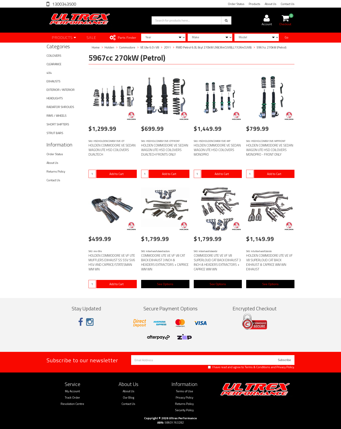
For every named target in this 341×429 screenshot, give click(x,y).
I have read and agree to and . (251, 367)
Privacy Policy (285, 367)
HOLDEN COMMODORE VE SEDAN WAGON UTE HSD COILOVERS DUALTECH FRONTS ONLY (164, 150)
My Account (72, 391)
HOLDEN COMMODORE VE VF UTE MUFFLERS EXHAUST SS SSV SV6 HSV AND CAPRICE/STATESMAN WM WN (112, 262)
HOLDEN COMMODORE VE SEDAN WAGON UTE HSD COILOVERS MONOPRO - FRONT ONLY (269, 150)
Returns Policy (56, 171)
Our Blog (128, 397)
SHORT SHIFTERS (58, 124)
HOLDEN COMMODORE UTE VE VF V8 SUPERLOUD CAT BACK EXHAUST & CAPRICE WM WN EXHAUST (269, 262)
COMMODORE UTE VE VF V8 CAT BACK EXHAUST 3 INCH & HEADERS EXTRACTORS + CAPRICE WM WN (165, 262)
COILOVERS (54, 55)
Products (254, 4)
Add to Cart (116, 173)
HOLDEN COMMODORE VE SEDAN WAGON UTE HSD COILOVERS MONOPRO (217, 150)
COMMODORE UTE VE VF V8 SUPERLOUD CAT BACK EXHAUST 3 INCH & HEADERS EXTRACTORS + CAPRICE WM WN (217, 262)
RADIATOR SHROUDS (60, 107)
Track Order (72, 397)
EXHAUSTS (53, 81)
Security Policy (184, 410)
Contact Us (287, 4)
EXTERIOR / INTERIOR (61, 89)
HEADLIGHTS (55, 98)
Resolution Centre (72, 404)
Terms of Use (184, 391)
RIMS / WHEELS (57, 115)
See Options (165, 284)
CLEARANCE (54, 64)
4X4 (49, 72)
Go (286, 37)
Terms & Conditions (257, 367)
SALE (91, 37)
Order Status (236, 4)
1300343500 (63, 4)
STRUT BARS (55, 133)
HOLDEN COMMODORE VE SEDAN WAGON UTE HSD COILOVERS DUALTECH (112, 150)
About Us (270, 4)
